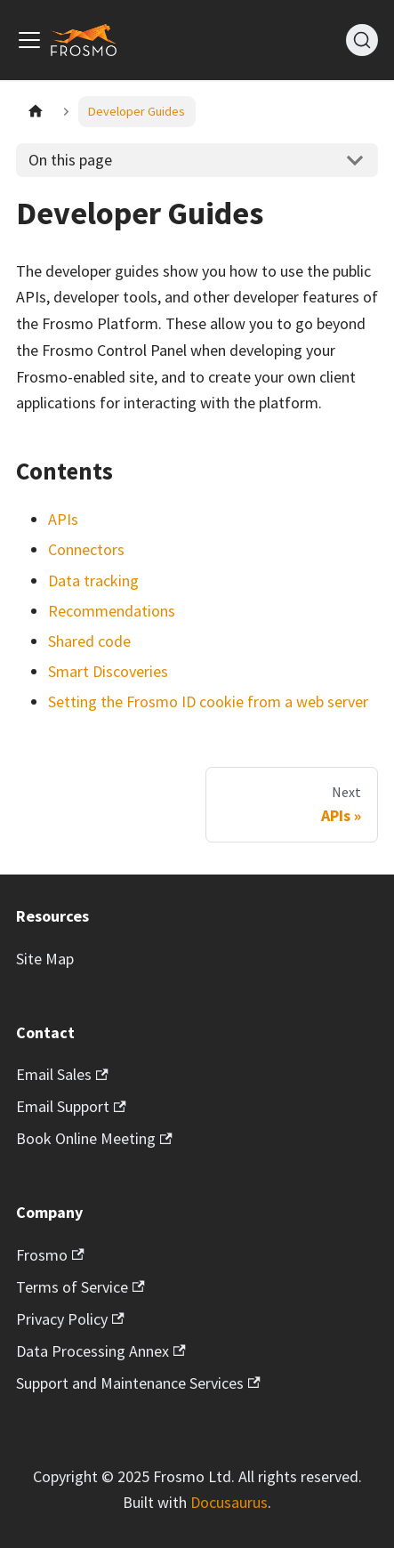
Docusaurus (229, 1502)
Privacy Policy (70, 1319)
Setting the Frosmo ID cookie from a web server (208, 701)
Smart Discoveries (108, 671)
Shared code (89, 641)
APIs (63, 519)
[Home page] (35, 111)
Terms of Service (80, 1287)
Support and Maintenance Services (138, 1383)
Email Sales (62, 1074)
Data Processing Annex (101, 1351)
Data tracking (93, 580)
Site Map (45, 958)
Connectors (86, 549)
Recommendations (111, 611)
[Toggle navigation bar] (29, 40)
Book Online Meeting (94, 1138)
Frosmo (50, 1255)
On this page (70, 159)
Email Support (71, 1106)
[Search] (362, 40)
